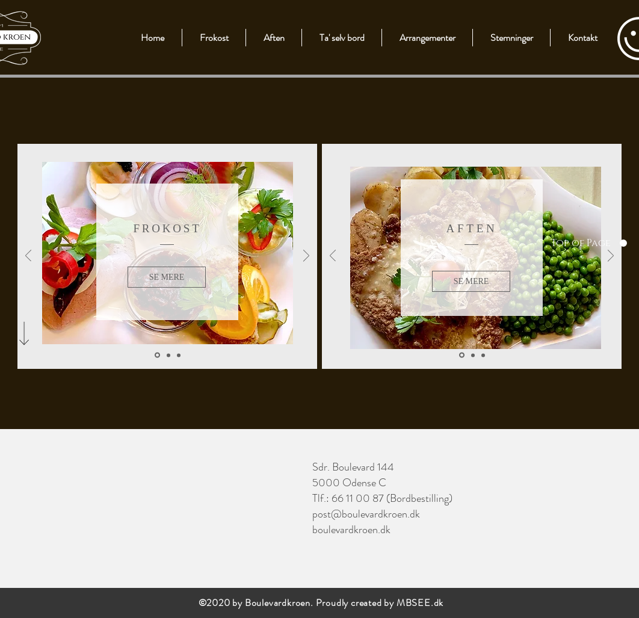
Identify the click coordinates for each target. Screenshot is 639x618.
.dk (437, 603)
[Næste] (306, 257)
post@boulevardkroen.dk (366, 514)
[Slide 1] (157, 355)
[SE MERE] (167, 277)
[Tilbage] (28, 257)
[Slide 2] (168, 355)
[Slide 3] (179, 355)
